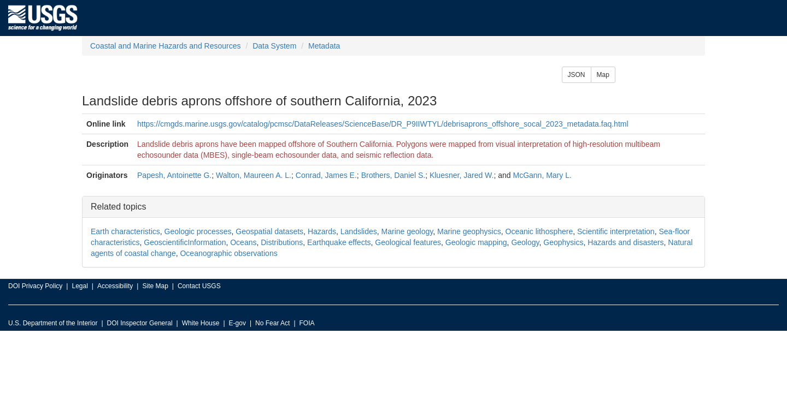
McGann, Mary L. (542, 175)
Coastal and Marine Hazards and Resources (165, 45)
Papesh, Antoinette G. (174, 175)
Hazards (322, 231)
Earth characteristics (125, 231)
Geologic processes (198, 231)
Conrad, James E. (326, 175)
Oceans (243, 242)
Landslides (358, 231)
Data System (274, 45)
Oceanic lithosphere (539, 231)
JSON (576, 75)
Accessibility (115, 286)
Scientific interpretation (616, 231)
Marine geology (407, 231)
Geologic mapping (476, 242)
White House (201, 323)
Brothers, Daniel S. (393, 175)
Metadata (324, 45)
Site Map (155, 286)
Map (603, 75)
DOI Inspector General (140, 323)
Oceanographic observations (228, 253)
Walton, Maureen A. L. (253, 175)
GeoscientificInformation (185, 242)
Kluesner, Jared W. (462, 175)
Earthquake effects (339, 242)
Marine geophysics (469, 231)
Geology (525, 242)
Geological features (408, 242)
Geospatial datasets (269, 231)
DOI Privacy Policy (35, 286)
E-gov (237, 323)
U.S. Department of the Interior (52, 323)
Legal (79, 286)
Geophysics (563, 242)
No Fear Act (272, 323)
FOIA (307, 323)
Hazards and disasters (625, 242)
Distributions (282, 242)
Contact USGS (199, 286)
